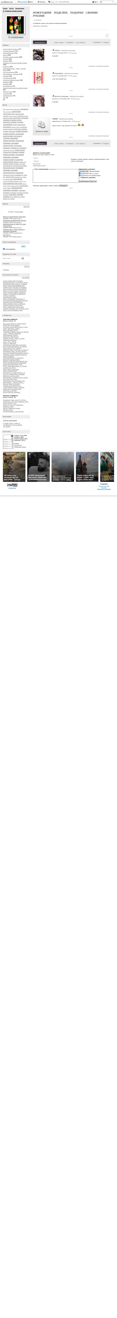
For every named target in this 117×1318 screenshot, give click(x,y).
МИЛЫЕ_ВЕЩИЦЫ (14, 333)
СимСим (6, 309)
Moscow (5, 384)
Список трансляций (10, 420)
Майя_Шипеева (8, 304)
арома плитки (9, 109)
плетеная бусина (8, 175)
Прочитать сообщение (40, 26)
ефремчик (15, 310)
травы (9, 188)
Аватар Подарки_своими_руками (15, 25)
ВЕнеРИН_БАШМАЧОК (17, 294)
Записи (5, 8)
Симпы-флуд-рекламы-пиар (12, 389)
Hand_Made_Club (8, 381)
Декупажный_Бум (21, 361)
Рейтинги (42, 2)
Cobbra (10, 281)
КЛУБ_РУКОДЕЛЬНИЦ (10, 363)
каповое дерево (15, 127)
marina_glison (14, 291)
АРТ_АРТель (22, 400)
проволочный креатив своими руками (15, 88)
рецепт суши (22, 181)
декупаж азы (9, 114)
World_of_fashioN (14, 384)
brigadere (24, 287)
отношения (22, 164)
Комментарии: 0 (17, 218)
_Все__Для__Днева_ (10, 342)
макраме (6, 82)
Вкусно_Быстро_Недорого (11, 392)
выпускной (9, 111)
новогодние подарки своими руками (13, 155)
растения (15, 181)
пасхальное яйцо (20, 166)
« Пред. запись (59, 42)
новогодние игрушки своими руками (13, 141)
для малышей (7, 78)
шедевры (6, 270)
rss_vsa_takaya (17, 425)
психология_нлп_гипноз (11, 402)
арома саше (17, 109)
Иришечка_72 (20, 299)
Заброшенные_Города (10, 335)
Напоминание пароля (39, 165)
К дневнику (70, 42)
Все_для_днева (8, 374)
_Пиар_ (5, 333)
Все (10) (26, 206)
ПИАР (16, 330)
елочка (20, 116)
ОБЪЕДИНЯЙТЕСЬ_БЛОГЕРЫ (13, 358)
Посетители (18, 445)
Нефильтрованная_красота (19, 353)
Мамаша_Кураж (8, 406)
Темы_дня (14, 400)
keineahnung (59, 73)
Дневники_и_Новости (21, 350)
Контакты (104, 487)
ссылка (74, 52)
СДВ (20, 364)
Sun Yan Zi (6, 235)
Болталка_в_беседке (10, 391)
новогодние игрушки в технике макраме (12, 137)
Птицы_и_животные (9, 343)
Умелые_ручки (23, 402)
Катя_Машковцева (9, 300)
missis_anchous (8, 292)
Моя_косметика (8, 346)
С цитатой (98, 66)
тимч (21, 310)
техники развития (8, 51)
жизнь (19, 120)
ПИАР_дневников (9, 366)
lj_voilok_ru (16, 423)
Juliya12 (57, 50)
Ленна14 (25, 300)
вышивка (6, 84)
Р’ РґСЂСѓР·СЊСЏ (17, 37)
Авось (52, 2)
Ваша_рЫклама (8, 330)
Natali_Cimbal (7, 286)
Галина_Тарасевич (9, 296)
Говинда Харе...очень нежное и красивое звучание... (14, 230)
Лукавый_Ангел (8, 302)
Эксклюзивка (15, 325)
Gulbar (20, 282)
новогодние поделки (13, 160)
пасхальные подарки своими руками (13, 169)
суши (4, 188)
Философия (7, 364)
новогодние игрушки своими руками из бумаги (14, 147)
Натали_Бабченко (19, 304)
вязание (5, 61)
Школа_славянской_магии (11, 408)
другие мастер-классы (10, 49)
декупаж (16, 111)
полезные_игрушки (9, 345)
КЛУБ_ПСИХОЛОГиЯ (10, 371)
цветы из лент (19, 197)
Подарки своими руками (4, 11)
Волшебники (22, 363)
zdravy (5, 329)
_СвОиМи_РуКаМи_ (9, 332)
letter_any (6, 291)
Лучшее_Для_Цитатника (11, 386)
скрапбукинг (23, 186)
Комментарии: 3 (17, 233)
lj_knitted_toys (7, 425)
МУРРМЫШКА (18, 302)
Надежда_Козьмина (61, 96)
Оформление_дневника (11, 377)
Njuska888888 (16, 286)
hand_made (13, 379)
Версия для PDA (104, 486)
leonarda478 (22, 289)
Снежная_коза (13, 309)
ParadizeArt (6, 400)
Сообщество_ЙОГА (9, 368)
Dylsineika (19, 281)
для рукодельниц (8, 72)
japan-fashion (7, 382)
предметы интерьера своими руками (15, 63)
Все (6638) (25, 277)
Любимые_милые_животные (12, 355)
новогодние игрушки (13, 134)
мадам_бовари (15, 360)
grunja (5, 289)
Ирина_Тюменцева (9, 299)
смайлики (52, 169)
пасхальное (8, 166)
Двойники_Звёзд (8, 350)
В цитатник (105, 66)
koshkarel (15, 289)
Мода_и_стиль (23, 327)
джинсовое (19, 114)
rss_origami (6, 426)
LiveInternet (7, 2)
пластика (6, 94)
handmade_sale (20, 381)
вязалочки (6, 360)
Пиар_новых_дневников (11, 369)
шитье (5, 55)
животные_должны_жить (11, 376)
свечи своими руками (13, 186)
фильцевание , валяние (11, 74)
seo (4, 109)
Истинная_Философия (10, 327)
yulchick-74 (22, 292)
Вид (96, 2)
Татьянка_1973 (24, 309)
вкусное (5, 59)
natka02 (15, 292)
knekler (9, 289)
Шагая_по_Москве (23, 332)
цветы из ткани (8, 199)
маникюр (12, 131)
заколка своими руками (13, 122)
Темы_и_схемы (20, 338)
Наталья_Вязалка (9, 305)
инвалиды (21, 125)
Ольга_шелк (20, 307)
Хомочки (18, 348)
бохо (4, 111)
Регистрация (23, 2)
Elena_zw (15, 282)
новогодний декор (11, 162)
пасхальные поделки (13, 173)
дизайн (5, 116)
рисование (8, 183)
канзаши (7, 127)
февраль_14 (21, 373)
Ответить (92, 66)
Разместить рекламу (104, 489)
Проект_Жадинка (18, 387)
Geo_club (6, 379)
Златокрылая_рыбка (9, 297)
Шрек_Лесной (7, 310)
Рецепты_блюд (8, 410)
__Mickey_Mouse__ (18, 382)
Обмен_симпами (19, 374)
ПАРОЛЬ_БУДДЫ (16, 324)
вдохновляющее (8, 53)
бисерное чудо (8, 92)
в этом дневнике (10, 249)
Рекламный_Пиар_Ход (10, 351)
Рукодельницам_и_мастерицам (13, 411)
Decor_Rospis (23, 377)
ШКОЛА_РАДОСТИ (9, 361)
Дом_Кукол (6, 353)
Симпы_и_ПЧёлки (21, 366)
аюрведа (24, 109)
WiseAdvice (19, 405)
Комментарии (19, 8)
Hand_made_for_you (9, 403)
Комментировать (39, 42)
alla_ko (18, 287)
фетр (11, 197)
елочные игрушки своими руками (15, 119)
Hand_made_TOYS (9, 348)
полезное (6, 66)
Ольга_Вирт (19, 305)
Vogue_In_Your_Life (9, 405)
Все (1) (27, 266)
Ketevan (25, 282)
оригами (5, 76)
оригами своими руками (11, 164)
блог (4, 97)
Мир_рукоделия (21, 345)
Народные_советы (14, 329)
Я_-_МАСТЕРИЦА (12, 386)
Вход (31, 2)
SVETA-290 (11, 287)
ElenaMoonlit (7, 282)
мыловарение (7, 86)
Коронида (19, 300)
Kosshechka (7, 284)
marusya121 (22, 291)
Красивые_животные (10, 340)
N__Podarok (23, 284)
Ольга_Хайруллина (9, 307)
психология (6, 181)
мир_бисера (22, 351)
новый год (22, 162)
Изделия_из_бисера (20, 346)
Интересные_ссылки (9, 373)
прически (17, 179)
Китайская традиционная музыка (14, 220)
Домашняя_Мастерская (10, 337)
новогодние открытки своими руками (14, 151)
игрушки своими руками (10, 57)
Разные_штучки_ (8, 338)
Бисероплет (15, 364)
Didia (14, 281)
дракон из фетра (12, 116)
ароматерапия (7, 96)
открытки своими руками (11, 80)
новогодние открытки (9, 150)
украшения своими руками (12, 189)
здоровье (8, 124)
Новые (106, 42)
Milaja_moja (15, 284)
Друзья (11, 8)
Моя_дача (6, 324)
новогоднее (22, 131)
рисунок (18, 183)
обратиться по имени (68, 50)
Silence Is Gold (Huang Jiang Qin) (14, 217)
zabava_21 (6, 294)
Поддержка (93, 2)
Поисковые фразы (20, 447)
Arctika (5, 281)
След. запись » (81, 42)
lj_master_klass (8, 423)
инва (15, 125)
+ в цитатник (37, 20)
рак (11, 181)
